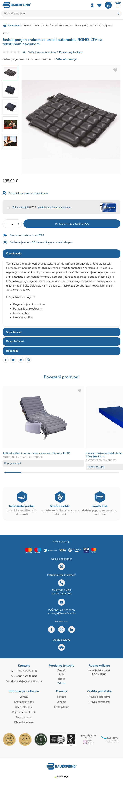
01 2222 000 (63, 594)
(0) (24, 52)
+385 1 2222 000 (26, 671)
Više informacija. (66, 59)
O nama (61, 701)
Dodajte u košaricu (74, 224)
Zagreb (61, 670)
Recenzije (12, 351)
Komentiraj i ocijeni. (70, 52)
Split (61, 674)
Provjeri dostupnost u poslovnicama (28, 193)
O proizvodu (14, 253)
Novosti (61, 696)
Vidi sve (61, 682)
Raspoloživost (15, 341)
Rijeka (61, 678)
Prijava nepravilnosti (23, 711)
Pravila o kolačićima (99, 696)
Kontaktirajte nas (24, 701)
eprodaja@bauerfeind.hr (61, 613)
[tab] (61, 253)
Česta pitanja (61, 706)
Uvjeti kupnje (24, 716)
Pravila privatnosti (99, 701)
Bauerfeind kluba (61, 207)
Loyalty (24, 696)
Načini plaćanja (24, 706)
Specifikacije (14, 332)
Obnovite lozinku (24, 721)
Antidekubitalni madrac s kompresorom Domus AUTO (36, 453)
